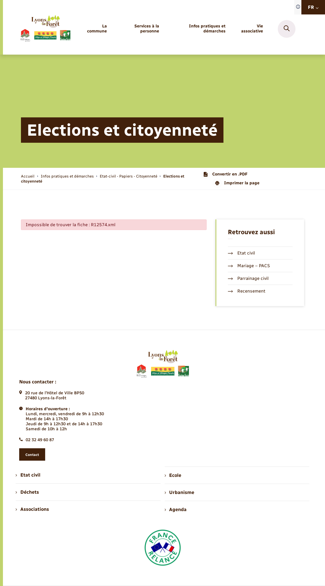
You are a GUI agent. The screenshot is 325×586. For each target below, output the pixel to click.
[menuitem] (94, 29)
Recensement (246, 291)
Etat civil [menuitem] (28, 475)
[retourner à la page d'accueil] (45, 29)
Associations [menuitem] (32, 509)
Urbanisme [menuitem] (179, 492)
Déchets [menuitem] (27, 492)
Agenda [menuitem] (176, 509)
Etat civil (241, 253)
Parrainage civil (248, 278)
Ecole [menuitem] (173, 475)
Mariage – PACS (249, 265)
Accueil (28, 176)
